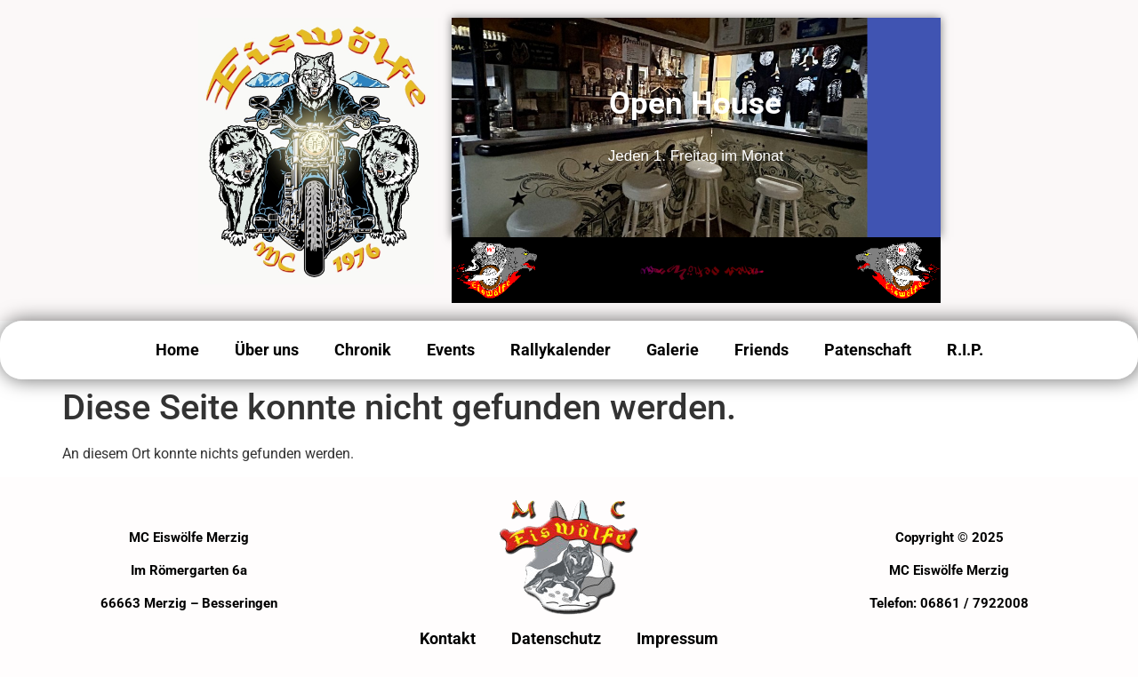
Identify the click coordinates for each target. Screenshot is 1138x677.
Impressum (677, 638)
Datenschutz (556, 638)
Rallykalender (560, 349)
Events (451, 349)
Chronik (362, 349)
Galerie (672, 349)
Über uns (267, 349)
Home (177, 349)
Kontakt (448, 638)
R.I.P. (965, 349)
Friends (761, 349)
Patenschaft (867, 349)
